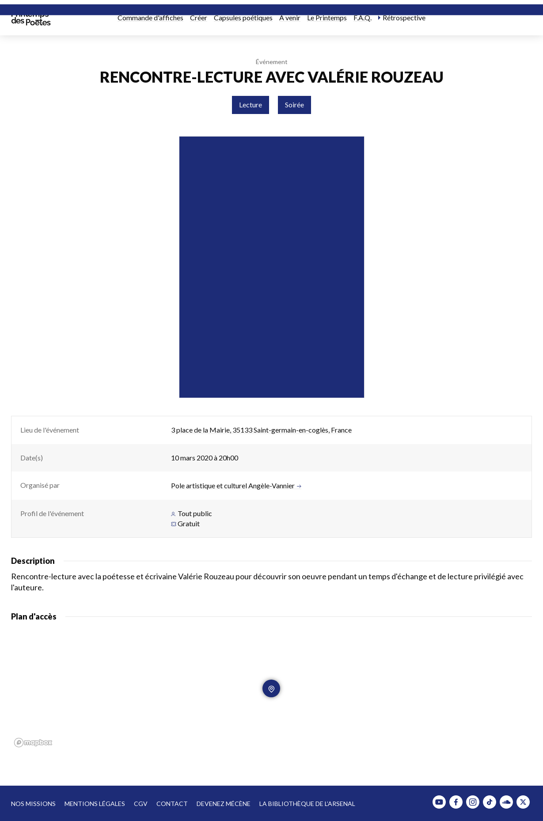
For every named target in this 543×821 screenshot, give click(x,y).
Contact (172, 803)
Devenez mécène (224, 803)
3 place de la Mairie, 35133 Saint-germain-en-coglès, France (261, 430)
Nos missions (33, 803)
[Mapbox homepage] (33, 742)
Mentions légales (95, 803)
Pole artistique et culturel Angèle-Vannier (236, 485)
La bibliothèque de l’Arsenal (307, 803)
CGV (141, 803)
